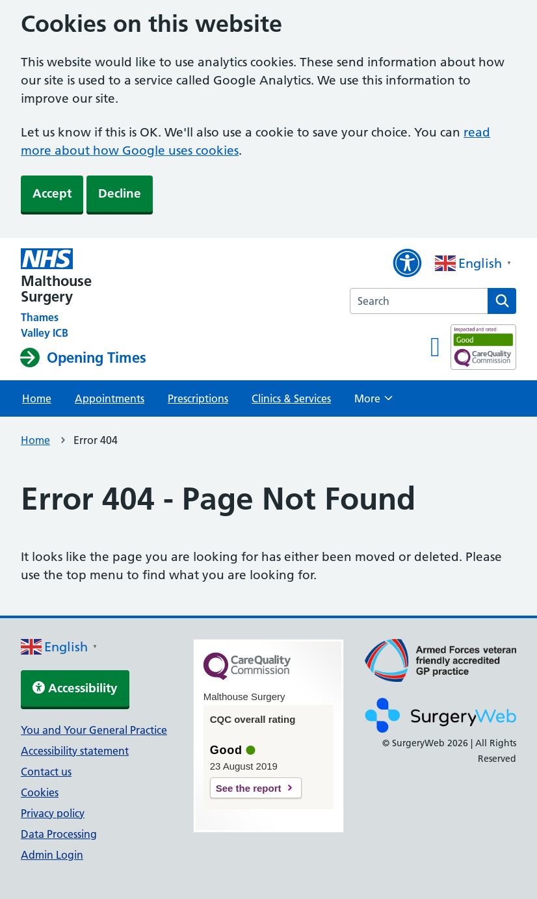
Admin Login (52, 854)
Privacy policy (53, 813)
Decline (119, 193)
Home (36, 398)
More (373, 402)
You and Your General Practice (94, 729)
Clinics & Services (291, 398)
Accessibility (75, 688)
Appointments (109, 398)
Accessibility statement (75, 750)
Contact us (46, 771)
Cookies (40, 792)
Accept (52, 193)
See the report (249, 788)
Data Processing (59, 833)
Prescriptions (198, 398)
